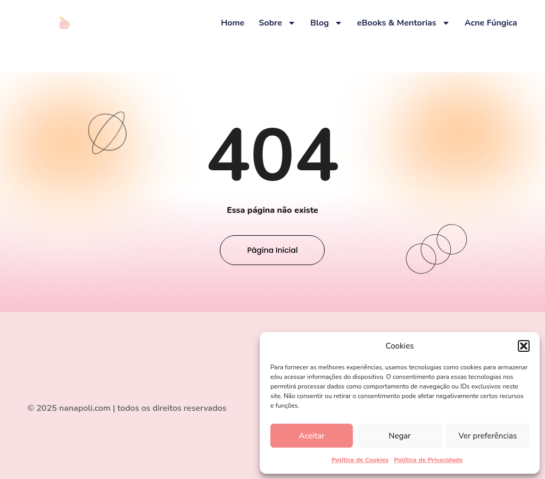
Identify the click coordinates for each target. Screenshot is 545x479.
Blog (326, 23)
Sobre (277, 23)
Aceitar (312, 436)
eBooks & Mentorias (403, 23)
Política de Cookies (360, 460)
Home (232, 23)
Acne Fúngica (491, 23)
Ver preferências (487, 436)
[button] (523, 346)
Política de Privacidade (428, 460)
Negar (399, 436)
